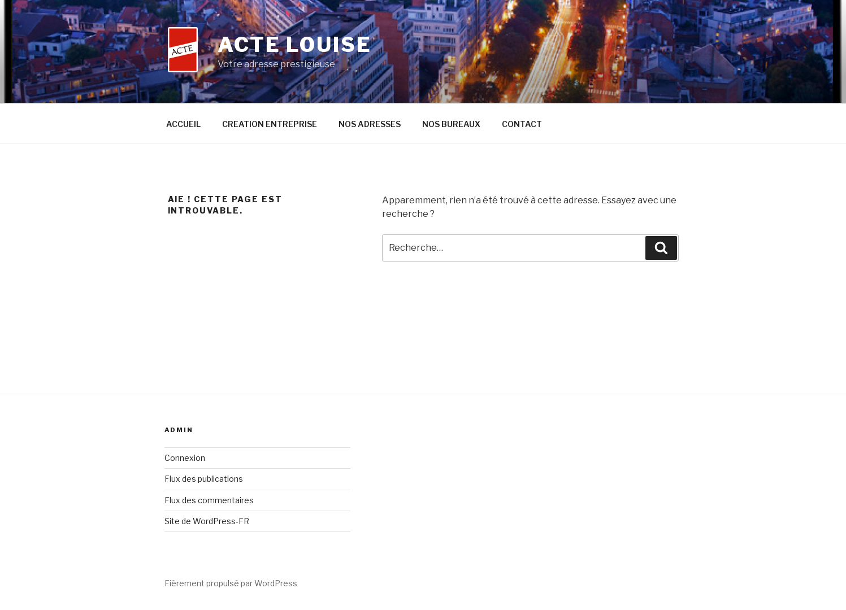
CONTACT (522, 124)
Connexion (184, 458)
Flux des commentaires (209, 500)
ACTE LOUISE (295, 44)
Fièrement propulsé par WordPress (230, 583)
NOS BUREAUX (451, 124)
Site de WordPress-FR (206, 521)
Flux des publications (203, 478)
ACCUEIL (183, 124)
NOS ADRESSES (370, 124)
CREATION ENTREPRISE (269, 124)
